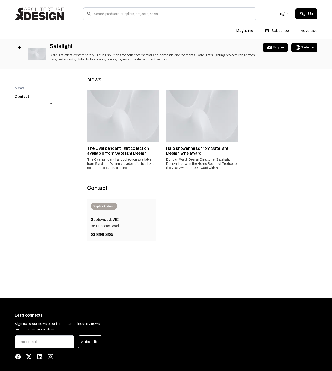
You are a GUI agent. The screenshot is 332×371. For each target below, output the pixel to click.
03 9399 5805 (102, 234)
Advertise (309, 30)
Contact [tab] (22, 87)
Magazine (245, 30)
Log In (283, 14)
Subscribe (277, 30)
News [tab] (19, 79)
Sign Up (306, 14)
